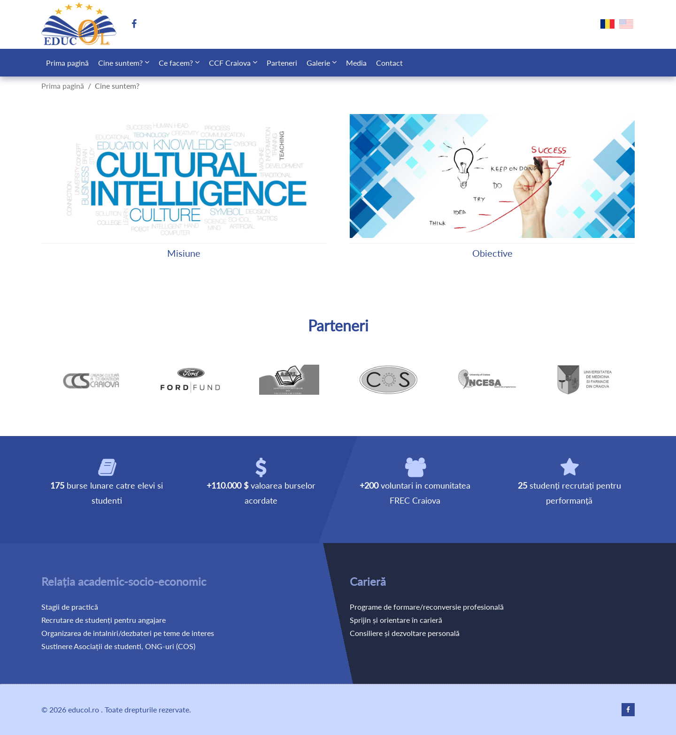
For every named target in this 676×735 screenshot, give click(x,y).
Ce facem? (176, 62)
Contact (389, 62)
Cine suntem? (120, 62)
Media (356, 62)
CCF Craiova (230, 62)
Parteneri (282, 62)
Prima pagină (67, 62)
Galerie (318, 62)
